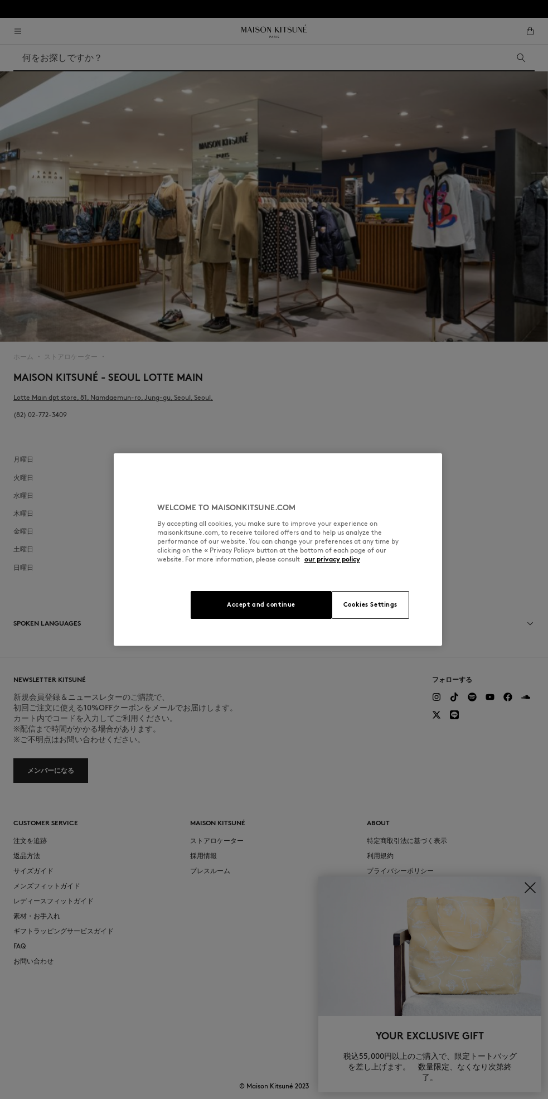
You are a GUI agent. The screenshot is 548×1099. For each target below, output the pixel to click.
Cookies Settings (370, 604)
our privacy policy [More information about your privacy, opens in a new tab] (332, 559)
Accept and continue (261, 604)
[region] (278, 549)
